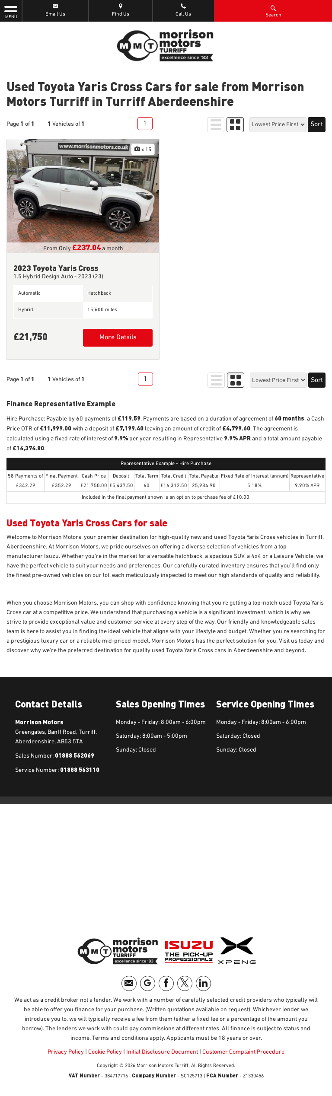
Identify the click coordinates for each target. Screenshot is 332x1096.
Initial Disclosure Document (162, 1052)
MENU (10, 11)
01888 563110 (79, 769)
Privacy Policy (66, 1052)
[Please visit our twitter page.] (184, 983)
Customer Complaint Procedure (242, 1052)
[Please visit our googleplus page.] (147, 983)
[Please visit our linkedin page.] (203, 983)
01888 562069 (74, 755)
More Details (118, 337)
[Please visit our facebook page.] (166, 983)
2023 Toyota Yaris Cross (55, 268)
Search (273, 11)
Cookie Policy (105, 1052)
